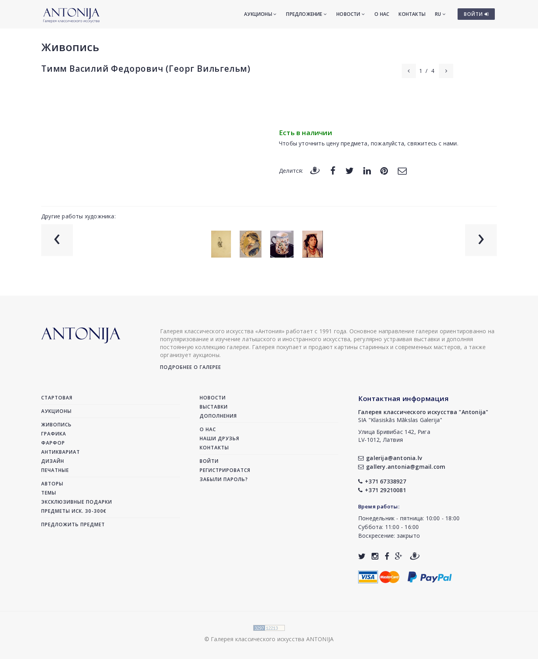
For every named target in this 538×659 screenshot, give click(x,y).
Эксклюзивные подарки (76, 502)
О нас (381, 14)
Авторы (52, 483)
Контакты (412, 14)
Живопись (70, 47)
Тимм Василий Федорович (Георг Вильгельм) (145, 68)
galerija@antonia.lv (390, 458)
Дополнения (218, 416)
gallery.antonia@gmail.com (401, 466)
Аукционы (260, 14)
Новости (350, 14)
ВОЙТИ (476, 14)
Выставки (214, 406)
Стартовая (56, 397)
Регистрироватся (225, 470)
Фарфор (53, 442)
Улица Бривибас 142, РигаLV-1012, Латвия (394, 435)
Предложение (306, 14)
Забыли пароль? (224, 479)
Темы (48, 492)
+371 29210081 (382, 490)
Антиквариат (60, 452)
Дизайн (52, 461)
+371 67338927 (382, 481)
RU (440, 14)
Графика (53, 433)
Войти (209, 461)
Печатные (55, 470)
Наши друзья (219, 438)
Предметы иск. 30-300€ (74, 511)
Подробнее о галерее (190, 367)
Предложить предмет (73, 524)
